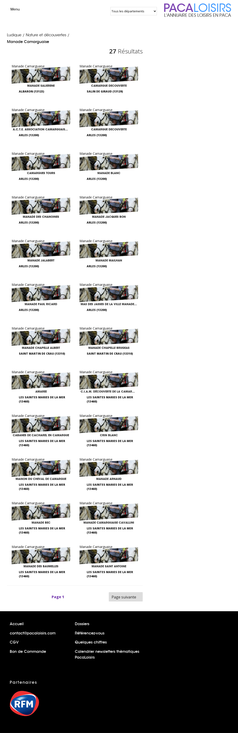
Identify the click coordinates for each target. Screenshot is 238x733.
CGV (14, 642)
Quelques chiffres (91, 642)
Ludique (14, 35)
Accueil (17, 623)
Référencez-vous (89, 633)
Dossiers (82, 623)
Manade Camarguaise (28, 41)
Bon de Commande (28, 651)
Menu (11, 9)
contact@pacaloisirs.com (33, 633)
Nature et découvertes (46, 35)
